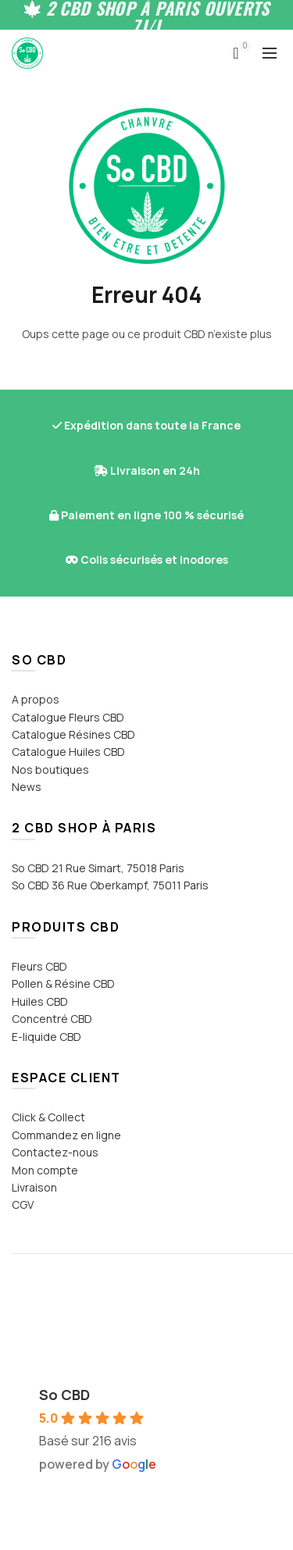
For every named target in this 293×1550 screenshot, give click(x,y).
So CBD (64, 1394)
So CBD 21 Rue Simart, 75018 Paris (98, 868)
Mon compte (45, 1170)
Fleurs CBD (39, 966)
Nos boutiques (50, 769)
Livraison (34, 1187)
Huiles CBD (40, 1001)
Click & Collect (48, 1117)
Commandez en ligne (66, 1135)
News (26, 786)
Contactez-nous (55, 1152)
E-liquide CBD (46, 1036)
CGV (23, 1204)
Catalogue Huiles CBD (68, 751)
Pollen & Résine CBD (63, 983)
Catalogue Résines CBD (73, 734)
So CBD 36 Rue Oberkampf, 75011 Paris (110, 885)
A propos (35, 699)
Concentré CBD (52, 1018)
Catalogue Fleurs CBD (68, 717)
